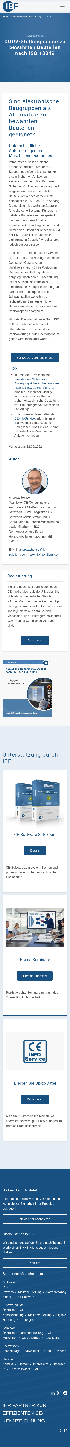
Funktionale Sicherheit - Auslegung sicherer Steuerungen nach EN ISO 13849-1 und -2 (36, 383)
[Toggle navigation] (62, 6)
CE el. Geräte (31, 1337)
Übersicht (9, 1310)
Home (6, 16)
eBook (48, 1351)
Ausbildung (52, 1337)
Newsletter (32, 1351)
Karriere (35, 1263)
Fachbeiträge (35, 16)
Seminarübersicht (35, 976)
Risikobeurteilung (29, 1292)
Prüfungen (27, 1320)
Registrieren (35, 640)
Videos (61, 1351)
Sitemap (23, 1364)
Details (35, 850)
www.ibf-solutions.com (45, 554)
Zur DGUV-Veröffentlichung (35, 357)
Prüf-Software (25, 1297)
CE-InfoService (24, 418)
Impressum (40, 1364)
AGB (38, 1369)
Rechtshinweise (20, 1369)
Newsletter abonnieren (35, 1219)
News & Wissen (19, 16)
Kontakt (8, 1364)
